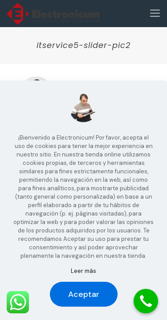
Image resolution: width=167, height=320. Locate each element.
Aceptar (83, 294)
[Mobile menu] (155, 13)
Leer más (83, 271)
